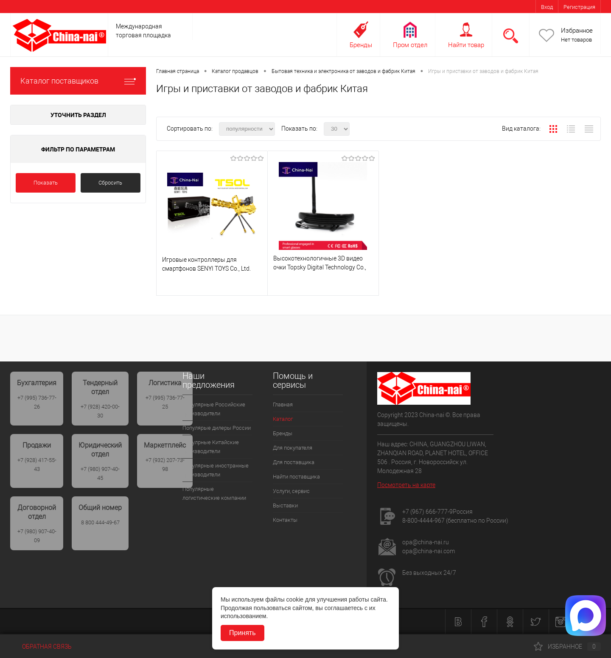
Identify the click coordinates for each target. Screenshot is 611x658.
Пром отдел (410, 45)
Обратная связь (41, 646)
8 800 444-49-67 (100, 522)
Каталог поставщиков (78, 81)
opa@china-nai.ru (425, 542)
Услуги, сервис (291, 491)
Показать (46, 182)
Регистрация (579, 7)
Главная (283, 404)
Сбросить (110, 182)
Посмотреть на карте (406, 485)
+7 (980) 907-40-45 (100, 473)
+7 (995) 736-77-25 (165, 402)
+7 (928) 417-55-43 (36, 464)
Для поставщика (293, 462)
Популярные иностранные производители (215, 470)
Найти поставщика (296, 476)
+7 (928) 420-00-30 (100, 411)
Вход (547, 7)
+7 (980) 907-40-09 (36, 535)
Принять (242, 632)
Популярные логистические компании (214, 493)
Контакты (285, 520)
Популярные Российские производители (213, 409)
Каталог (283, 419)
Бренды (361, 45)
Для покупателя (292, 448)
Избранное (577, 30)
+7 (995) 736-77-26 (36, 402)
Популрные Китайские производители (210, 446)
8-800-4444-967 (423, 520)
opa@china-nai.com (428, 551)
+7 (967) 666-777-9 (427, 511)
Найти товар (466, 45)
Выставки (285, 505)
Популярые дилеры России (216, 428)
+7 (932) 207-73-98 (165, 464)
